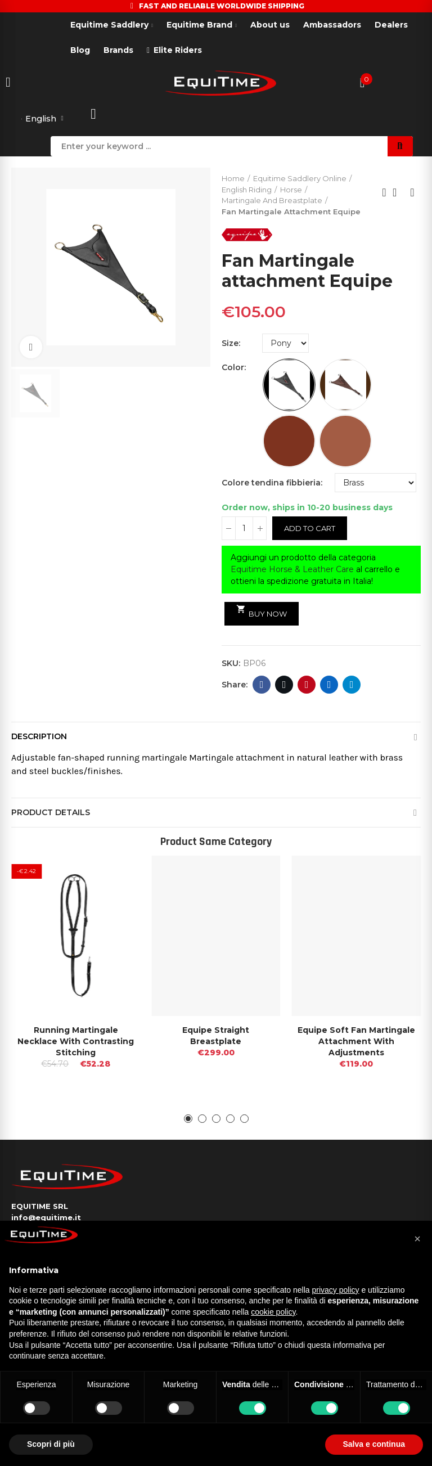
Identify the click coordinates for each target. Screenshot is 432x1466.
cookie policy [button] (273, 1311)
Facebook (262, 686)
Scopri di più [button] (51, 1444)
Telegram (352, 686)
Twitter (284, 686)
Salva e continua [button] (374, 1444)
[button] (188, 1120)
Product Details (50, 813)
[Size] (285, 344)
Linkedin (329, 686)
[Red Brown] (289, 442)
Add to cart (309, 529)
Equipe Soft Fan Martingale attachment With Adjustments (356, 1042)
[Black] (289, 385)
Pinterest (307, 686)
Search (400, 147)
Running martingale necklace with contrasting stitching (75, 1042)
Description (39, 737)
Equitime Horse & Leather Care (292, 570)
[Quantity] (244, 529)
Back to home (398, 193)
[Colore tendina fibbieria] (375, 483)
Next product (412, 193)
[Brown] (345, 385)
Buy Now (261, 612)
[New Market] (345, 442)
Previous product (384, 193)
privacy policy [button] (335, 1289)
